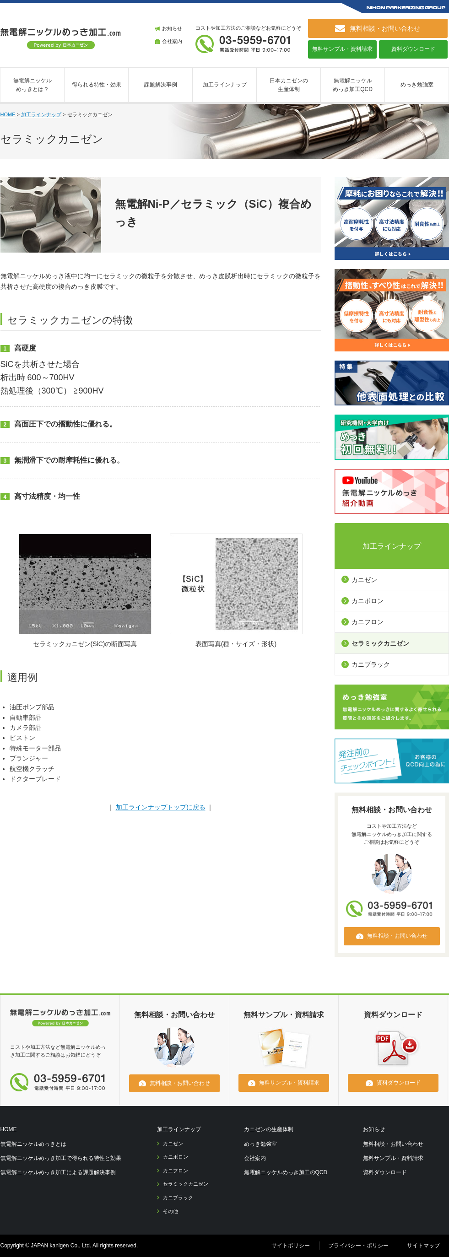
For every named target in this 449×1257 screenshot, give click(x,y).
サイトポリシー (290, 1245)
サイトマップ (423, 1245)
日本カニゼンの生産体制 (289, 84)
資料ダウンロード (413, 49)
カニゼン (364, 579)
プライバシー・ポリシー (358, 1245)
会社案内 (172, 41)
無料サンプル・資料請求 (342, 49)
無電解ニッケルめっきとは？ (32, 84)
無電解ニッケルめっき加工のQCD (286, 1172)
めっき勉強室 (416, 84)
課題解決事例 (160, 84)
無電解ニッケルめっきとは (33, 1144)
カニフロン (368, 622)
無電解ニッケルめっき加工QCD (353, 84)
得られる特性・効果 (96, 84)
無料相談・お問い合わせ (393, 1144)
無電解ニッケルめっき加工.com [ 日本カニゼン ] (60, 38)
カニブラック (371, 664)
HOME (8, 114)
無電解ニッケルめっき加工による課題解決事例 (58, 1172)
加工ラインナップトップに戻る (161, 807)
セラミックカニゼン (380, 643)
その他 (170, 1211)
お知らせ (172, 28)
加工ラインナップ (225, 84)
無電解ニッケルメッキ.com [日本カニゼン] (60, 1019)
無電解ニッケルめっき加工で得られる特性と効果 (60, 1158)
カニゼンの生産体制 (268, 1129)
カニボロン (368, 600)
